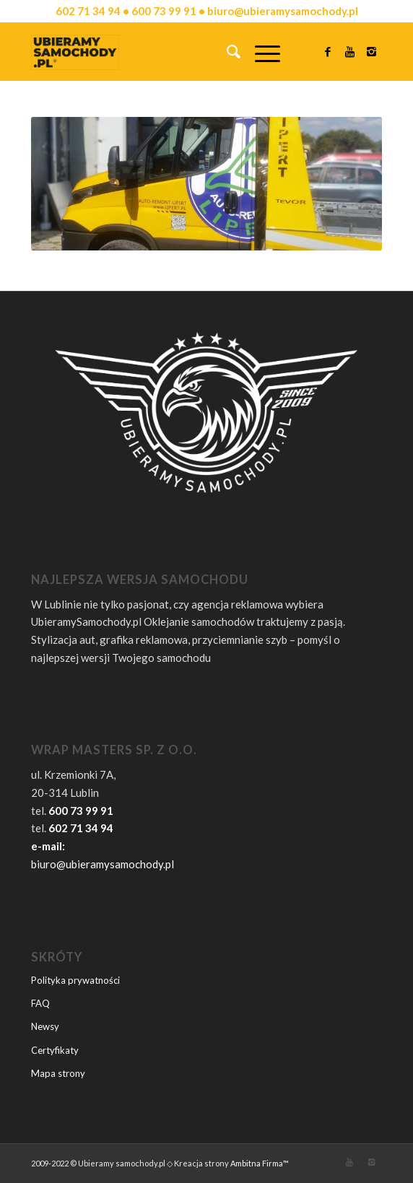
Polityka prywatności (75, 980)
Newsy (45, 1026)
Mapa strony (58, 1073)
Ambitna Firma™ (259, 1163)
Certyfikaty (55, 1050)
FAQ (40, 1003)
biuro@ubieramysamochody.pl (102, 863)
